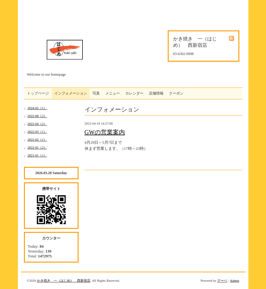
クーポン (176, 93)
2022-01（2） (37, 147)
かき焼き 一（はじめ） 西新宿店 (63, 280)
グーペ (222, 280)
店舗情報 (156, 93)
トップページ (38, 93)
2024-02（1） (37, 108)
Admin (234, 280)
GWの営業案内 (105, 132)
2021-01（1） (37, 155)
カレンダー (134, 93)
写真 (96, 93)
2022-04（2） (37, 124)
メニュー (112, 93)
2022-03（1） (37, 131)
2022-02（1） (37, 139)
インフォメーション (70, 93)
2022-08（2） (37, 116)
